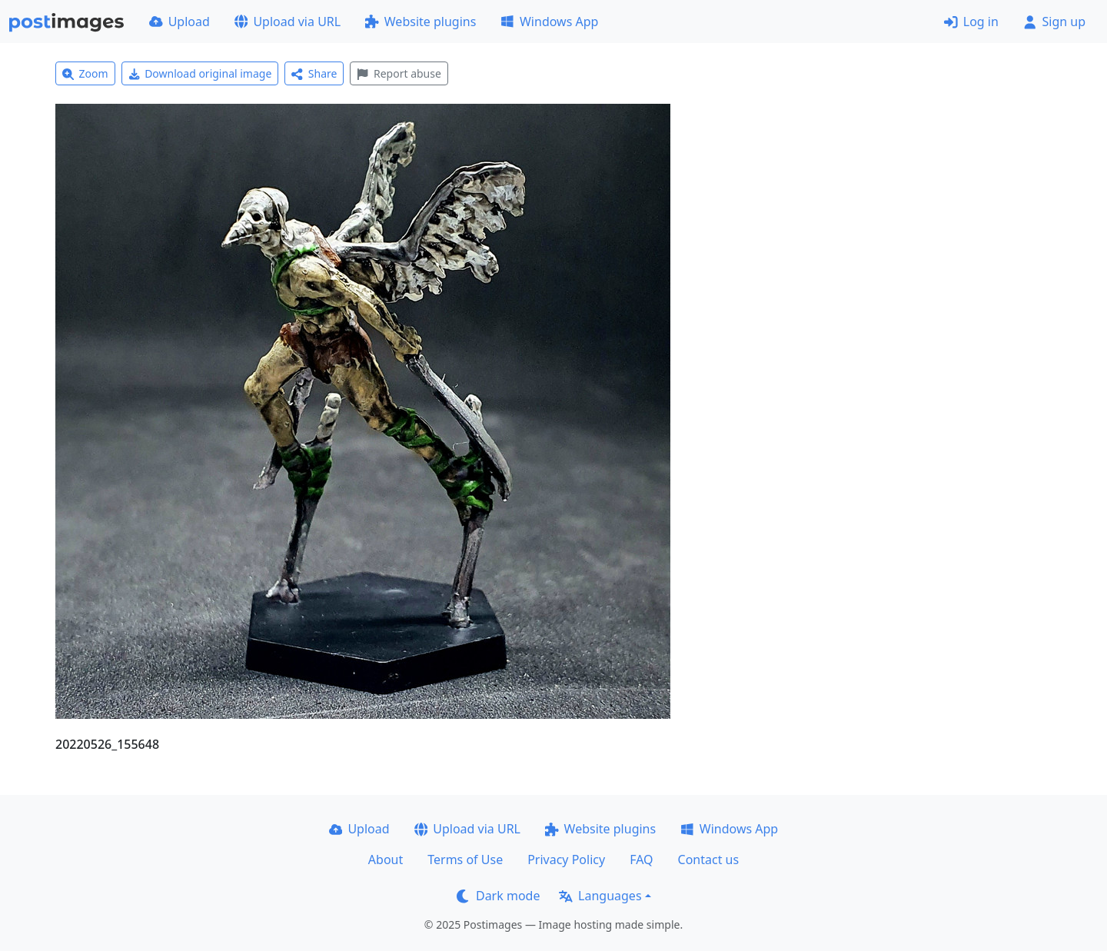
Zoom (85, 73)
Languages (600, 895)
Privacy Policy (566, 859)
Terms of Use (465, 859)
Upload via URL (287, 21)
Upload (179, 21)
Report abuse (398, 73)
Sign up (1054, 21)
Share (314, 73)
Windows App (549, 21)
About (385, 859)
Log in (971, 21)
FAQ (641, 859)
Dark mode (498, 895)
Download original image (200, 73)
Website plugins (420, 21)
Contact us (709, 859)
